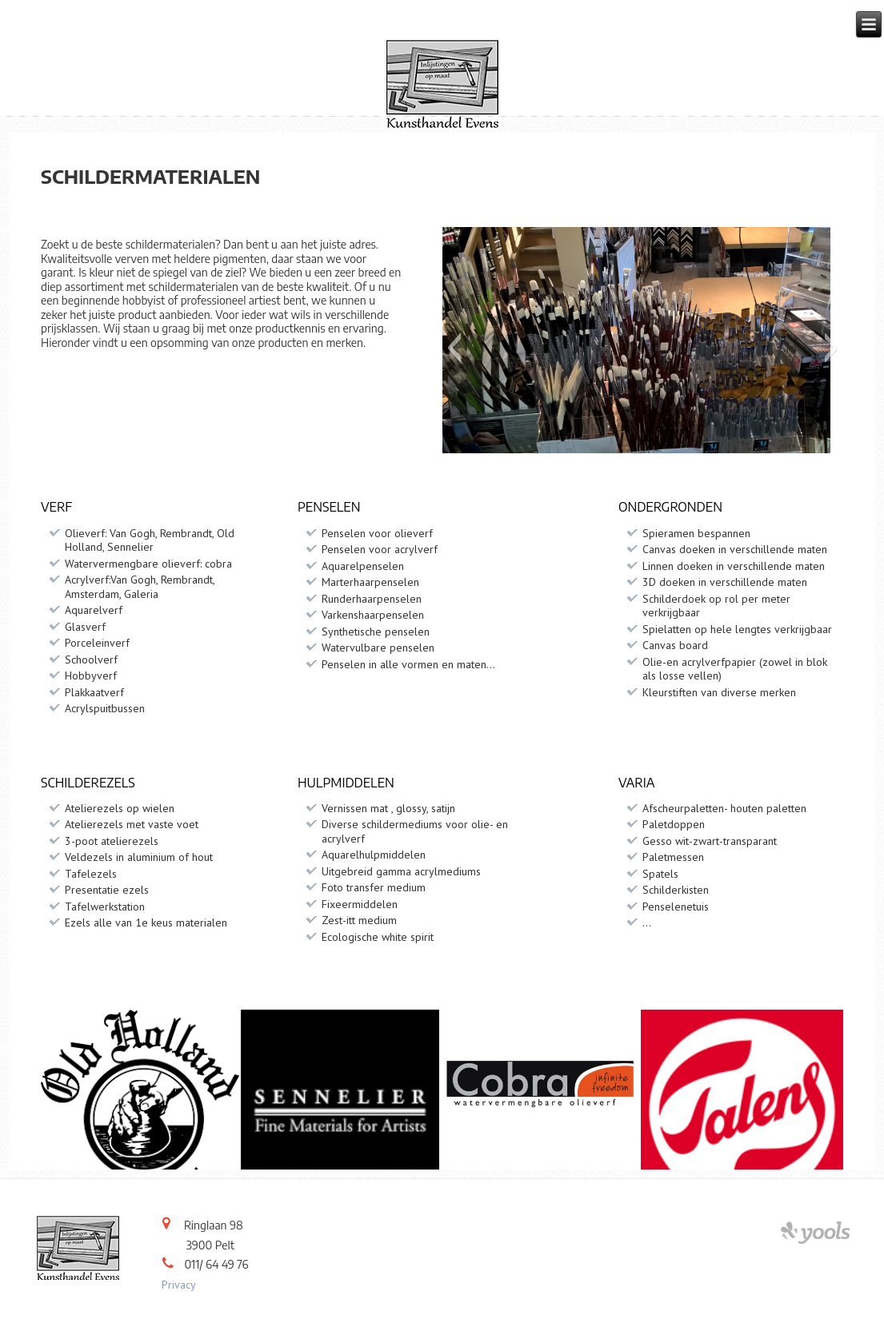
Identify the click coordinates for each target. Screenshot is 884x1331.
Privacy (179, 1284)
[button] (454, 348)
